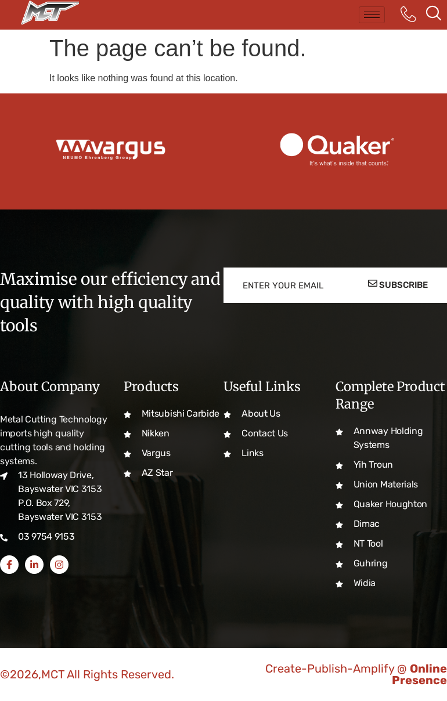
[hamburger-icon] (372, 14)
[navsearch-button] (433, 14)
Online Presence (419, 674)
